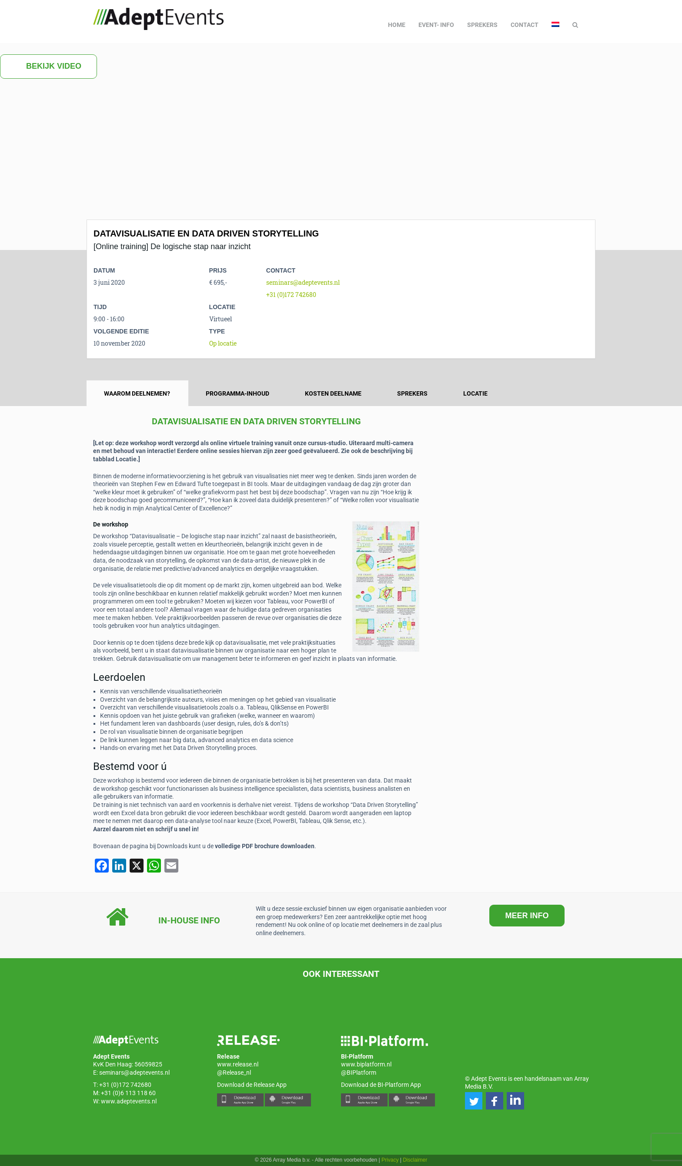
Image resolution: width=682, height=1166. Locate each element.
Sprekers (482, 24)
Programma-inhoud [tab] (237, 393)
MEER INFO (526, 915)
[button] (473, 1100)
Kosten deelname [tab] (333, 393)
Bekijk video (48, 66)
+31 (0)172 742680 (291, 294)
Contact (524, 24)
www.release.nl (237, 1064)
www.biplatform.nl (366, 1064)
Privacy (389, 1160)
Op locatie (223, 343)
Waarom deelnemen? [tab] (137, 393)
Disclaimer (415, 1160)
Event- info (436, 24)
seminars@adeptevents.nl (303, 282)
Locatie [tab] (475, 393)
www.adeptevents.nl (129, 1101)
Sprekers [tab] (412, 393)
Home (396, 24)
